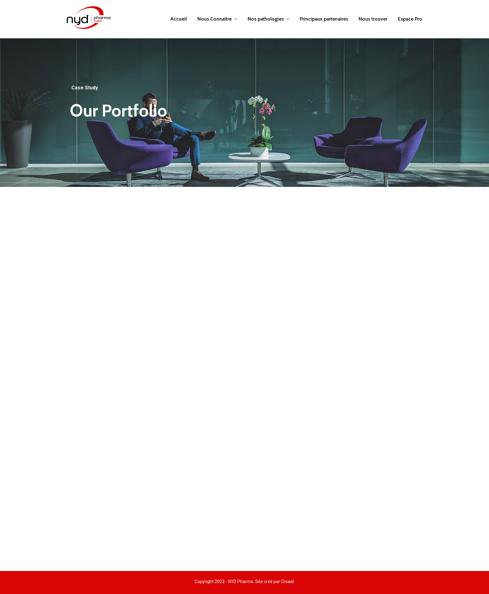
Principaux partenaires (324, 19)
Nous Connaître (214, 19)
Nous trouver (373, 19)
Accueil (178, 19)
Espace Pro (410, 19)
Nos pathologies (266, 19)
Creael (287, 581)
